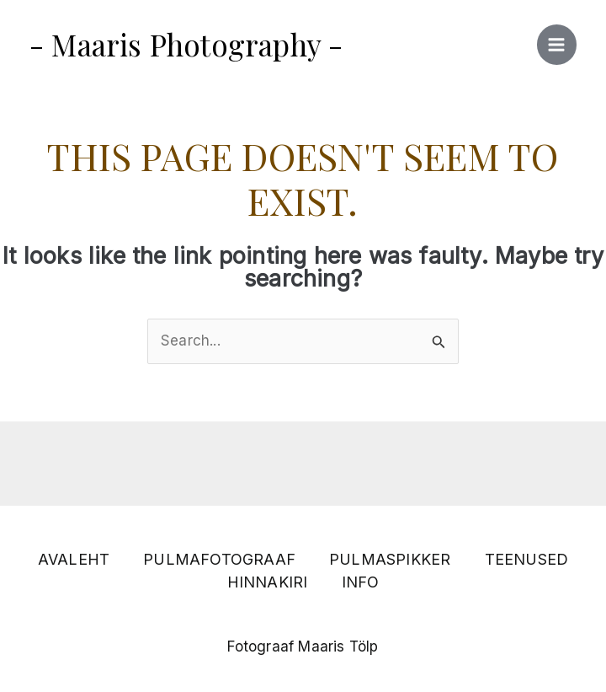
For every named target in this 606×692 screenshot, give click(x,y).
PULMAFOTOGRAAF (219, 559)
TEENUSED (527, 559)
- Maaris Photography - (186, 44)
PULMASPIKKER (389, 559)
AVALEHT (73, 559)
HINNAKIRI (267, 582)
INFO (361, 582)
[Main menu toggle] (557, 44)
